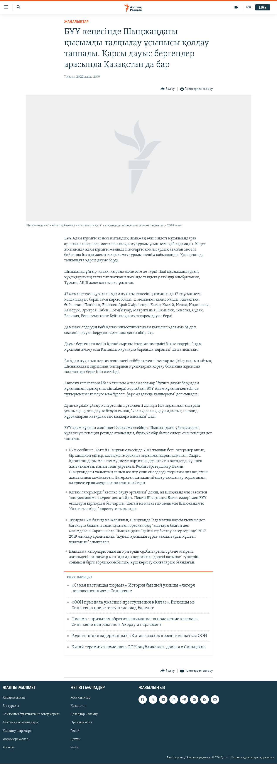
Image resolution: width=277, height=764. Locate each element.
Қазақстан (79, 706)
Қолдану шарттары (17, 731)
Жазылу (9, 747)
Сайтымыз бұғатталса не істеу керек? (31, 714)
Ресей (75, 731)
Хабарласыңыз (14, 698)
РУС (249, 7)
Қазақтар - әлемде (85, 714)
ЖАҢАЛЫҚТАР (76, 22)
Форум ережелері (16, 739)
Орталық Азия (82, 722)
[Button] (167, 89)
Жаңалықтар (81, 698)
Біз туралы (11, 706)
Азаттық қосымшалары (21, 722)
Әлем (75, 747)
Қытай (76, 739)
